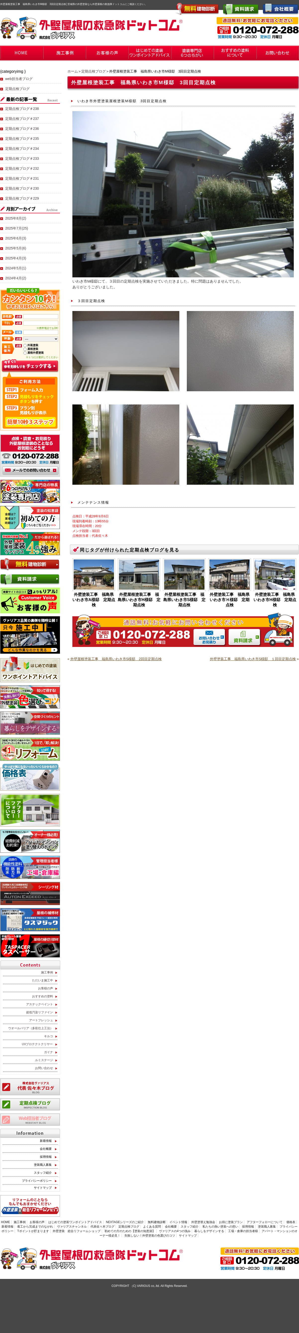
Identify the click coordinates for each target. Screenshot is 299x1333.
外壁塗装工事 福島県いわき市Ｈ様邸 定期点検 (229, 599)
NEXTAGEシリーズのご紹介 (125, 1222)
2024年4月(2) (15, 278)
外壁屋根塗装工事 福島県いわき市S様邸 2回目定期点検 (116, 659)
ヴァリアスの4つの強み (175, 1231)
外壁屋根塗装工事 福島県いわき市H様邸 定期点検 (139, 599)
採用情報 (46, 1157)
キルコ (48, 1036)
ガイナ (48, 1052)
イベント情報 (178, 1222)
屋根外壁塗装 (35, 352)
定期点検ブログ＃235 (22, 139)
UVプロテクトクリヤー (37, 1044)
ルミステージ (44, 1060)
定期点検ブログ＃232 (22, 168)
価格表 (290, 1222)
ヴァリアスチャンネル (72, 1226)
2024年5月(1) (15, 268)
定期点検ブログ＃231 (22, 178)
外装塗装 (32, 345)
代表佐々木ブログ (102, 1226)
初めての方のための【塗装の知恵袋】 (129, 1231)
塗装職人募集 (43, 1165)
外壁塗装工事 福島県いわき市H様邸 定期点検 (274, 599)
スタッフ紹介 (43, 1173)
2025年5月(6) (15, 248)
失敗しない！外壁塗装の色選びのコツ (149, 1235)
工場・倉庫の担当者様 (243, 1231)
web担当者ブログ (19, 79)
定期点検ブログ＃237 (22, 119)
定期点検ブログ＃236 (22, 129)
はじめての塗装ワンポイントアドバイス (75, 1222)
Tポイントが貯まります (33, 1231)
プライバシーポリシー (37, 1180)
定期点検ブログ (93, 71)
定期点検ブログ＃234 (22, 149)
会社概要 (46, 1149)
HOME (5, 1222)
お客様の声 (45, 988)
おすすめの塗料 (42, 996)
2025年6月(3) (15, 238)
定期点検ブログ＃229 (22, 198)
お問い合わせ (44, 1068)
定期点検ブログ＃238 (22, 109)
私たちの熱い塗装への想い (220, 1226)
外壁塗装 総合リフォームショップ (76, 1231)
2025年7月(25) (16, 228)
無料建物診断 (157, 1222)
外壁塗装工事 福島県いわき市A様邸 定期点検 (93, 599)
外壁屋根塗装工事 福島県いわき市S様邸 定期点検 (184, 599)
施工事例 (47, 972)
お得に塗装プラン (231, 1222)
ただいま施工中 (42, 980)
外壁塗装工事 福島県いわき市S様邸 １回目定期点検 (253, 659)
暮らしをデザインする (209, 1231)
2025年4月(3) (15, 258)
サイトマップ (43, 1187)
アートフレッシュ (41, 1020)
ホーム (72, 71)
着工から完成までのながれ (35, 1226)
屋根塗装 (32, 348)
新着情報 (46, 1141)
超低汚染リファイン (39, 1012)
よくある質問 (152, 1226)
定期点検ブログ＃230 (22, 188)
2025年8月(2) (15, 218)
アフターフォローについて (265, 1222)
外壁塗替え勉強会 (203, 1222)
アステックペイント (39, 1004)
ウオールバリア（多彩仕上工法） (30, 1028)
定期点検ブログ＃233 (22, 158)
